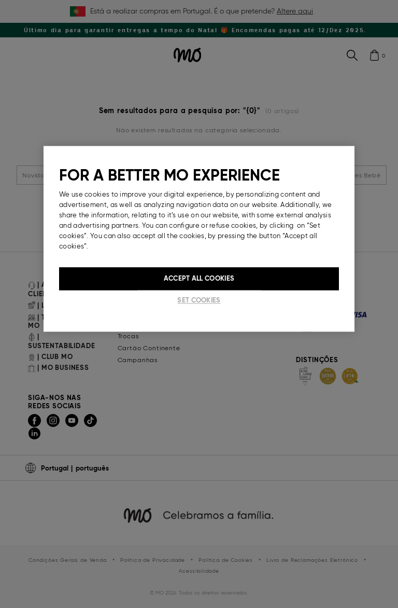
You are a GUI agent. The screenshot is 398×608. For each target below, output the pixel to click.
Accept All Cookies (199, 278)
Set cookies (198, 300)
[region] (199, 239)
